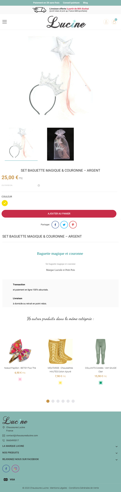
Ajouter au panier (59, 213)
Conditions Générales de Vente (84, 488)
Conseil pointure (71, 2)
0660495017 (12, 440)
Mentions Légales (58, 488)
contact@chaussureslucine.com (22, 435)
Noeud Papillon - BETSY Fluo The (20, 368)
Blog (85, 2)
